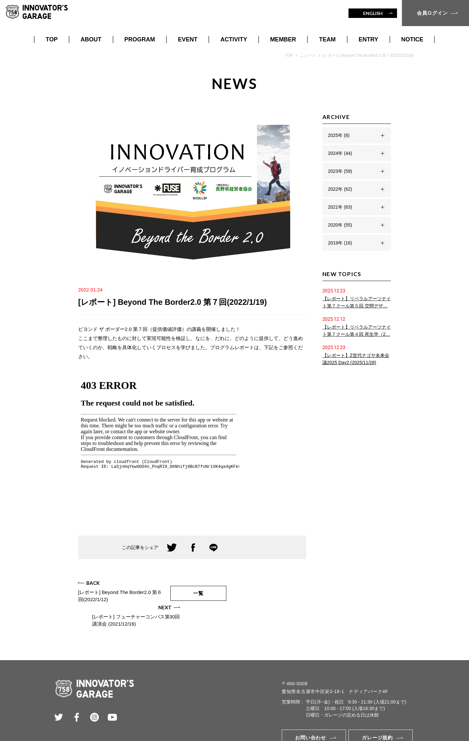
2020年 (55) (340, 225)
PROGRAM (139, 39)
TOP (52, 39)
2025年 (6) (338, 135)
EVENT (187, 39)
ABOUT (90, 39)
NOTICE (412, 39)
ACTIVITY (233, 39)
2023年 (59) (340, 171)
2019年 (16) (340, 242)
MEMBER (283, 39)
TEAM (327, 39)
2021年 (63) (340, 207)
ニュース (308, 55)
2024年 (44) (340, 153)
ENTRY (368, 39)
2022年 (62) (340, 189)
